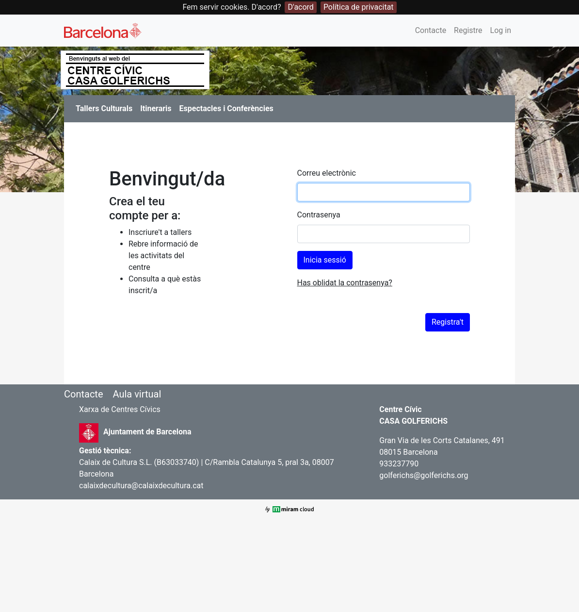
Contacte (430, 30)
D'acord (300, 7)
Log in (500, 30)
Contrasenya (318, 214)
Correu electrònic (326, 173)
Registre (468, 30)
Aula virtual (137, 394)
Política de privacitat (358, 7)
